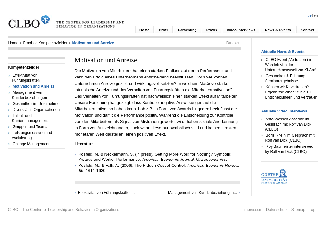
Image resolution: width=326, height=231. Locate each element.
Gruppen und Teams (30, 127)
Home (144, 30)
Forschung (187, 30)
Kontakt (307, 30)
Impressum (253, 209)
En (316, 15)
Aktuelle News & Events (283, 52)
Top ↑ (313, 209)
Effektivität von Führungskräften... (106, 192)
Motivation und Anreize (93, 43)
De (310, 15)
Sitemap (298, 209)
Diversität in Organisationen (36, 109)
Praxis (211, 30)
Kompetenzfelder (53, 43)
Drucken (233, 43)
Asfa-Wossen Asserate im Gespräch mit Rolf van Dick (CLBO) (288, 124)
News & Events (278, 30)
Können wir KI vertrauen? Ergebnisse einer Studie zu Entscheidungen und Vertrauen (291, 92)
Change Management (31, 144)
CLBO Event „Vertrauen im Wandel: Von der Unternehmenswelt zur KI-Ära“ (290, 65)
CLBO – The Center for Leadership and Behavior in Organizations (63, 209)
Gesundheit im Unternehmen (37, 103)
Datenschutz (276, 209)
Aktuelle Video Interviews (284, 111)
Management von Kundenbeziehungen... (202, 192)
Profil (163, 30)
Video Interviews (241, 30)
